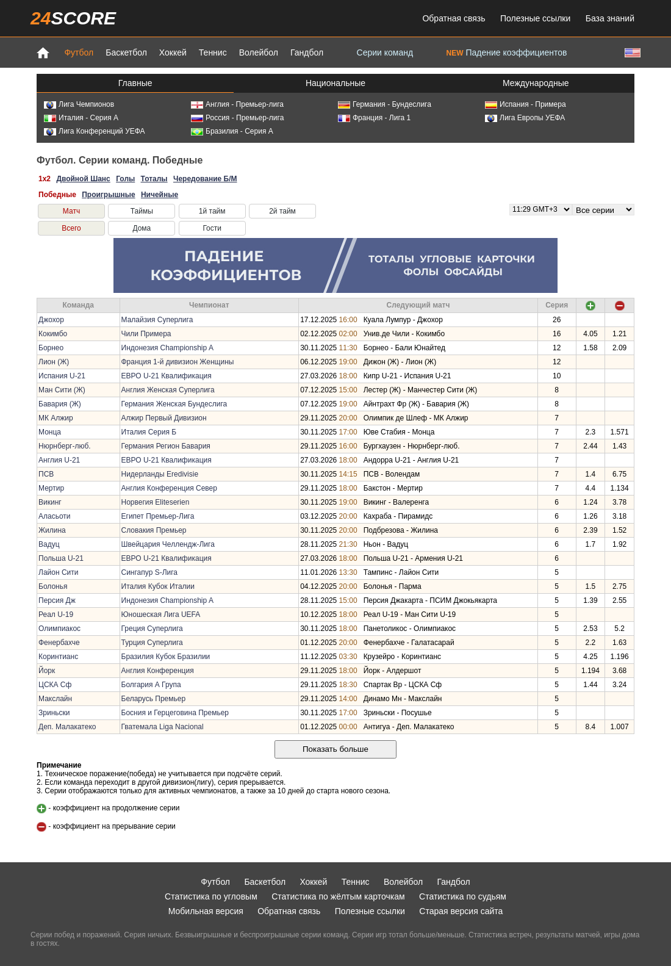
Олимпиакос (59, 628)
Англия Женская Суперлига (168, 390)
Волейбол (258, 52)
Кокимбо (52, 334)
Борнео (50, 348)
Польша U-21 (61, 558)
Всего (71, 228)
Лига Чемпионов (79, 104)
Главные (135, 83)
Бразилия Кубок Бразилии (165, 656)
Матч (71, 211)
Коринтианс (58, 656)
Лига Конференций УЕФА (94, 131)
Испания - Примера (525, 104)
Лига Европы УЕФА (525, 118)
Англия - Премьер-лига (237, 104)
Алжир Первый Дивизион (164, 418)
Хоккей (173, 52)
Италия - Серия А (81, 118)
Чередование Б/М (205, 179)
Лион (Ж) (53, 362)
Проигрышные (108, 194)
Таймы (142, 211)
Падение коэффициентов (507, 52)
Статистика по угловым (211, 896)
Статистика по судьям (462, 896)
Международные (536, 83)
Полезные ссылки (535, 18)
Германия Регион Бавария (165, 446)
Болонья (52, 586)
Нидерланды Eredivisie (160, 474)
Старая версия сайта (461, 911)
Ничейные (159, 194)
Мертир (51, 488)
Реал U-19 (55, 614)
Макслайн (55, 698)
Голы (125, 179)
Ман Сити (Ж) (61, 390)
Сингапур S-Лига (149, 572)
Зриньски (54, 712)
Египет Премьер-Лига (158, 516)
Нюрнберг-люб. (64, 446)
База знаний (610, 18)
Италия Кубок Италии (158, 586)
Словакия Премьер (154, 530)
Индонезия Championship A (167, 348)
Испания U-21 (61, 376)
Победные (57, 194)
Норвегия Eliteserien (155, 502)
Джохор (51, 319)
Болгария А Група (151, 684)
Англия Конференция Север (169, 488)
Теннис (213, 52)
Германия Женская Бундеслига (174, 404)
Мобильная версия (205, 911)
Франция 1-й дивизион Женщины (177, 362)
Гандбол (306, 52)
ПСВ (46, 474)
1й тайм (212, 211)
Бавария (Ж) (59, 404)
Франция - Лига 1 (374, 118)
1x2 (44, 179)
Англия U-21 (59, 460)
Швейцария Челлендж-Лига (168, 544)
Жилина (52, 530)
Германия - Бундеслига (384, 104)
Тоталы (154, 179)
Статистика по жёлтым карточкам (338, 896)
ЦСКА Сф (54, 684)
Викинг (50, 502)
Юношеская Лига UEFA (161, 614)
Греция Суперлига (152, 628)
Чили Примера (146, 334)
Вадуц (49, 544)
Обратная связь (453, 18)
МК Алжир (55, 418)
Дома (141, 228)
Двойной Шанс (83, 179)
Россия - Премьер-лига (237, 118)
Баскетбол (126, 52)
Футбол (78, 52)
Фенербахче (59, 642)
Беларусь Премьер (153, 698)
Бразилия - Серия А (232, 131)
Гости (212, 228)
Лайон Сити (58, 572)
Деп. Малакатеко (67, 727)
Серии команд (385, 52)
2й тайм (282, 211)
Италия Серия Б (149, 432)
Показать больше (335, 749)
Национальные (335, 83)
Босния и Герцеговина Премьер (175, 712)
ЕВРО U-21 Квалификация (166, 376)
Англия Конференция (157, 670)
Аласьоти (54, 516)
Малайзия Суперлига (157, 319)
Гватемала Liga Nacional (162, 727)
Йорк (46, 670)
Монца (49, 432)
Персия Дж (57, 600)
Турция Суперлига (152, 642)
